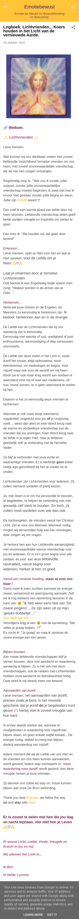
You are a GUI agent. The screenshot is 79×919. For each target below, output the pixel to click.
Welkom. (16, 128)
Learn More (33, 915)
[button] (73, 28)
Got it (52, 915)
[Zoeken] (73, 8)
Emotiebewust (39, 6)
